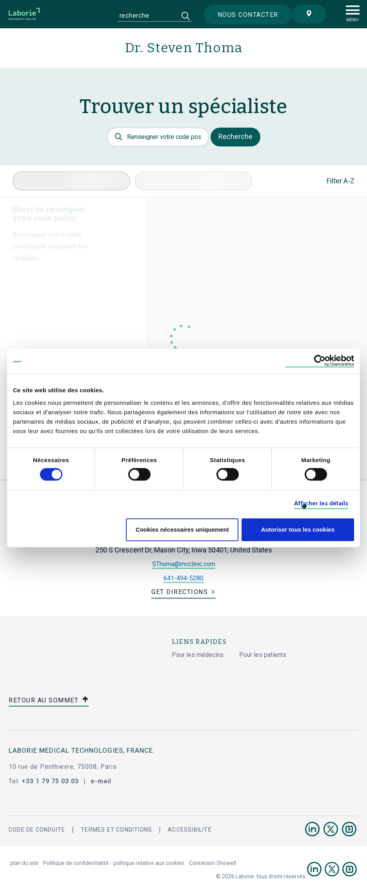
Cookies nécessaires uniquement (182, 529)
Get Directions (179, 592)
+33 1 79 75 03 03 (50, 781)
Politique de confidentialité (76, 863)
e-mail (101, 781)
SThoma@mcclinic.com (183, 564)
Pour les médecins (197, 654)
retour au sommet (49, 701)
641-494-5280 (183, 578)
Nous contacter (248, 14)
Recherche (235, 136)
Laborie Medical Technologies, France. (82, 750)
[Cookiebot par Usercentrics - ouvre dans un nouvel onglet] (319, 361)
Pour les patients (262, 654)
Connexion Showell (212, 863)
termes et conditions (116, 830)
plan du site (24, 863)
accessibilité (190, 830)
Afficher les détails (321, 503)
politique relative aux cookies (148, 863)
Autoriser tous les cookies (298, 529)
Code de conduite (37, 830)
